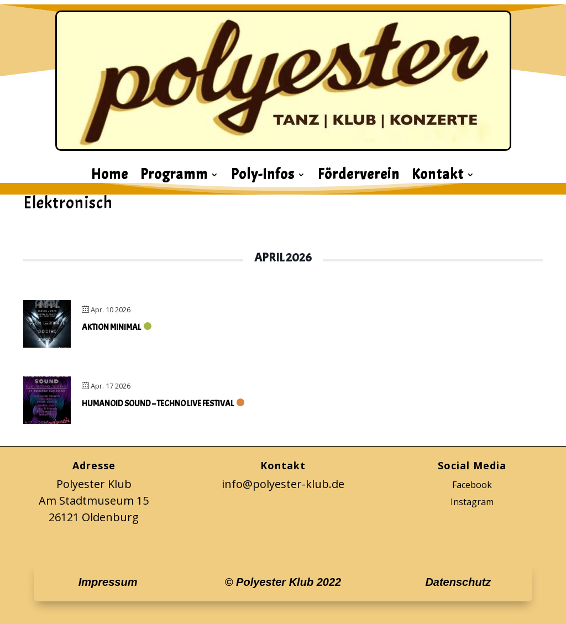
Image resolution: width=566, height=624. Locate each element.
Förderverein (359, 177)
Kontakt (438, 177)
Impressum (108, 582)
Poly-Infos (263, 177)
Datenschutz (458, 582)
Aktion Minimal (111, 327)
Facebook (472, 485)
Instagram (472, 502)
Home (109, 177)
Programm (174, 177)
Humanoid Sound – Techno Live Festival (158, 403)
